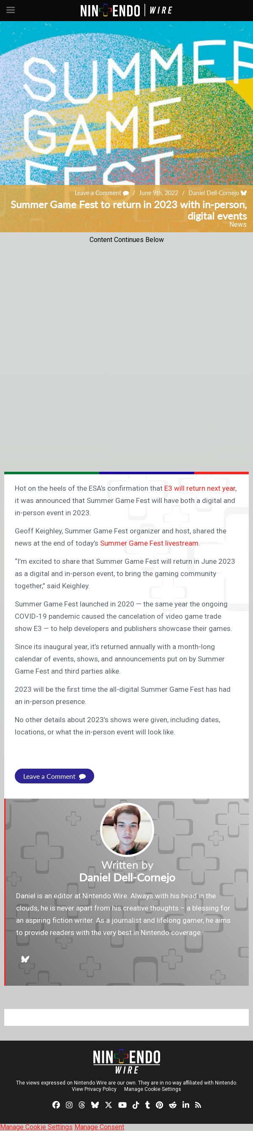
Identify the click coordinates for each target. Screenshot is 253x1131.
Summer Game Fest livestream (149, 543)
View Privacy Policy (94, 1089)
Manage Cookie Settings (152, 1089)
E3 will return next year (199, 488)
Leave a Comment (102, 192)
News (238, 224)
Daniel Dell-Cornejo (213, 192)
